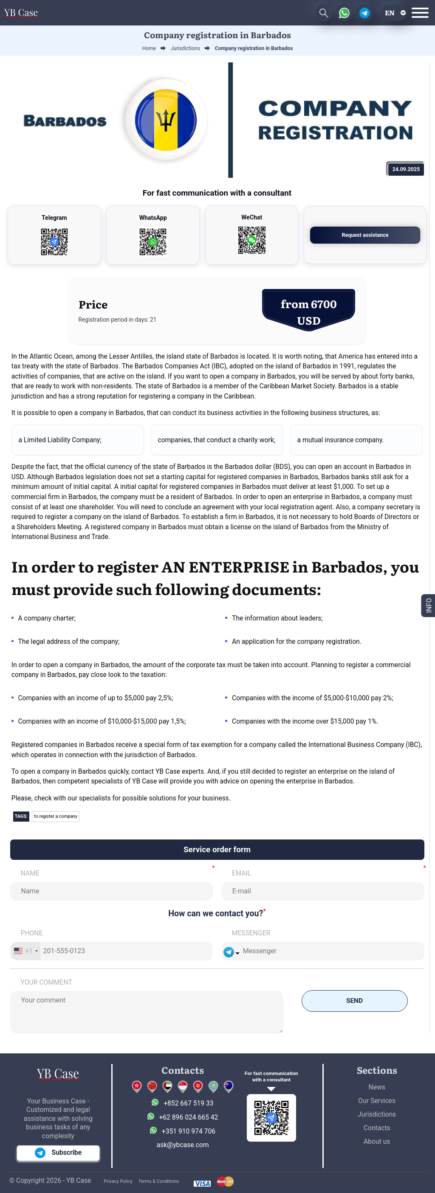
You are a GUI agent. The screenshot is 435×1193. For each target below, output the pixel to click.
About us (377, 1141)
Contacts (377, 1128)
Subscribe (58, 1153)
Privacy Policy (118, 1181)
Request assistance (376, 235)
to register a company (56, 816)
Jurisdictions (377, 1114)
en (390, 12)
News (377, 1087)
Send (354, 1001)
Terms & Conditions (158, 1181)
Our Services (376, 1101)
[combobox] (26, 951)
